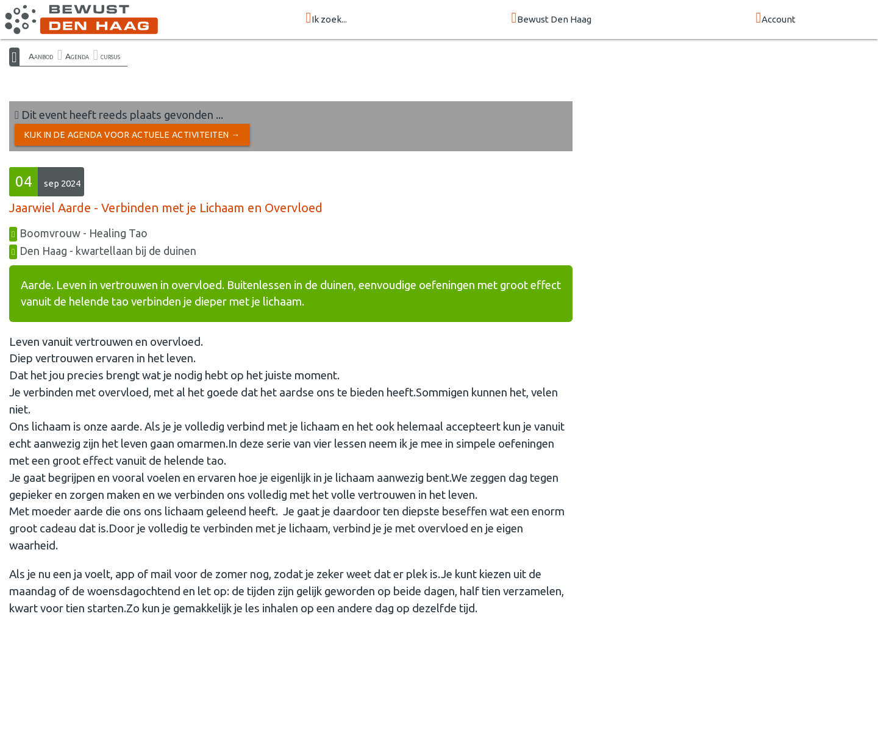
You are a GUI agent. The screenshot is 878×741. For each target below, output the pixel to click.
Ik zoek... (327, 18)
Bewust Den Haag (552, 18)
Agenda (77, 56)
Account (776, 18)
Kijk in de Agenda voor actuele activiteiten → (132, 135)
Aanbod (41, 56)
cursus (110, 56)
